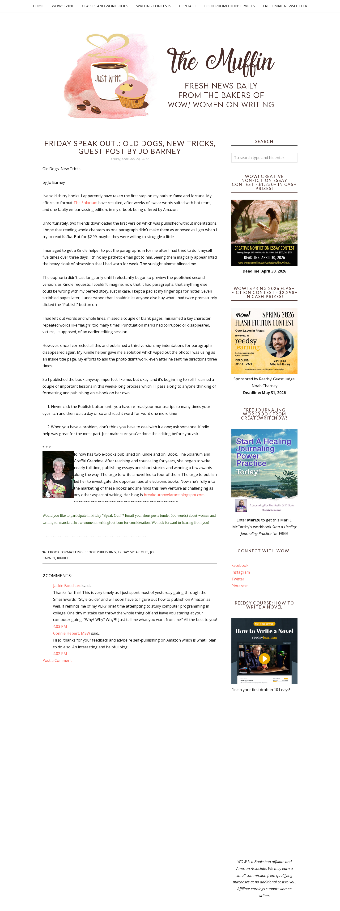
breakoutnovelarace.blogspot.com (174, 494)
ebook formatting (65, 552)
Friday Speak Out (133, 552)
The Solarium (85, 202)
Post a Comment (57, 660)
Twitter (237, 579)
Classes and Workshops (105, 6)
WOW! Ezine (63, 6)
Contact (187, 6)
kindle (63, 558)
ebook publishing (100, 552)
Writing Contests (153, 6)
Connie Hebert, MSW (71, 633)
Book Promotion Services (229, 6)
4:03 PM (60, 626)
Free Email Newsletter (285, 6)
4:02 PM (60, 653)
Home (38, 6)
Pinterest (239, 585)
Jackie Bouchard (67, 585)
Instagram (240, 572)
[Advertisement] (264, 776)
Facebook (239, 565)
